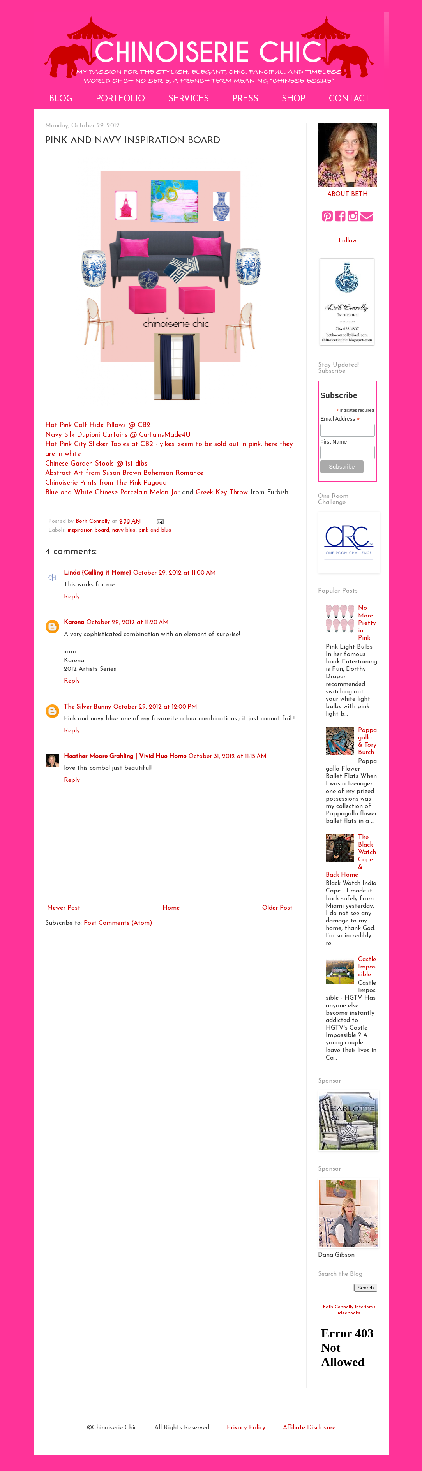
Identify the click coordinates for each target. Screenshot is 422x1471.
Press (245, 99)
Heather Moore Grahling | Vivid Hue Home (125, 756)
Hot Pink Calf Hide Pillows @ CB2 (97, 425)
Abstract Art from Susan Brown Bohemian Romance (124, 473)
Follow (348, 241)
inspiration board (88, 530)
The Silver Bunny (87, 707)
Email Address (340, 419)
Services (188, 99)
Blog (60, 99)
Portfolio (120, 99)
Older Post (277, 908)
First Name (333, 442)
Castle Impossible (367, 966)
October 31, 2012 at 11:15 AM (228, 756)
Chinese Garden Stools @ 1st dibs (96, 463)
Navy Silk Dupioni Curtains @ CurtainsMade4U (118, 435)
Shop (293, 99)
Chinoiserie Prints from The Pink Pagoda (106, 483)
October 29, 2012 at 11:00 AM (174, 573)
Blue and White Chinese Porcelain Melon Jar (113, 492)
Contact (349, 99)
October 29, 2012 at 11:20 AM (128, 622)
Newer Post (63, 908)
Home (171, 908)
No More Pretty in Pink (367, 623)
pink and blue (155, 530)
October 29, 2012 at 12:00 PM (155, 707)
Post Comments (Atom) (118, 923)
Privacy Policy (246, 1428)
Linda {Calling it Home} (97, 573)
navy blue (124, 530)
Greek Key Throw (222, 492)
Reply (72, 597)
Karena (74, 622)
